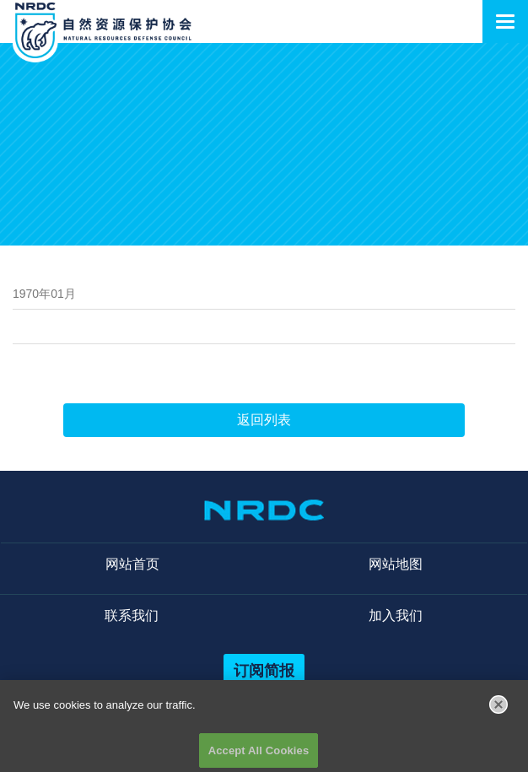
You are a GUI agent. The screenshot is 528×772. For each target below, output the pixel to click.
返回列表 (264, 420)
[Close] (498, 708)
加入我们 (396, 615)
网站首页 (132, 564)
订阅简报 (264, 670)
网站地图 (396, 564)
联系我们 (132, 615)
